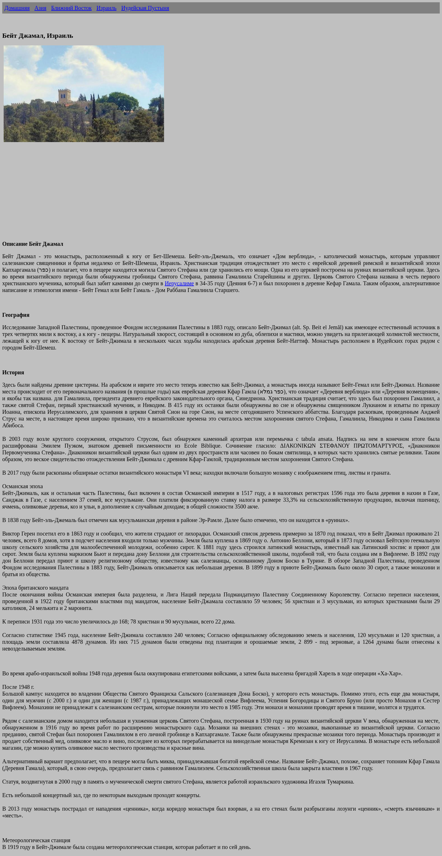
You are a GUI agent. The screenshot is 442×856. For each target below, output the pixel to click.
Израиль (106, 8)
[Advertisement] (171, 195)
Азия (40, 8)
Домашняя (17, 8)
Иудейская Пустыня (145, 8)
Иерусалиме (179, 283)
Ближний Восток (71, 8)
